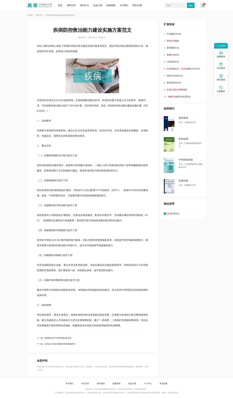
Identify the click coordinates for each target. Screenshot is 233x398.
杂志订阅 (97, 5)
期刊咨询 (101, 383)
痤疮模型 (173, 48)
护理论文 (173, 213)
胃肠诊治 (173, 55)
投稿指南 (111, 5)
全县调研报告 (177, 89)
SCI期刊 (124, 5)
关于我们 (69, 383)
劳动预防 (173, 41)
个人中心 (148, 383)
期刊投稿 (221, 77)
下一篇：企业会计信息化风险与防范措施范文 (56, 344)
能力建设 (127, 105)
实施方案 (137, 105)
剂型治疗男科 (175, 75)
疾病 (82, 100)
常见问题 (163, 383)
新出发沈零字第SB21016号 (114, 393)
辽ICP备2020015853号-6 (75, 393)
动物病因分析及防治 (179, 96)
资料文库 (71, 5)
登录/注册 (137, 5)
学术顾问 (220, 46)
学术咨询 (221, 65)
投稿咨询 (116, 383)
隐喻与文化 (174, 34)
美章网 (30, 15)
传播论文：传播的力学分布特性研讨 (187, 69)
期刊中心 (84, 5)
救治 (92, 100)
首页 (60, 5)
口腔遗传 (173, 62)
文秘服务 (221, 89)
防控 (87, 100)
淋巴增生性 (174, 82)
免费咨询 (221, 54)
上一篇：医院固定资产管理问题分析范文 (54, 338)
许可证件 (85, 383)
